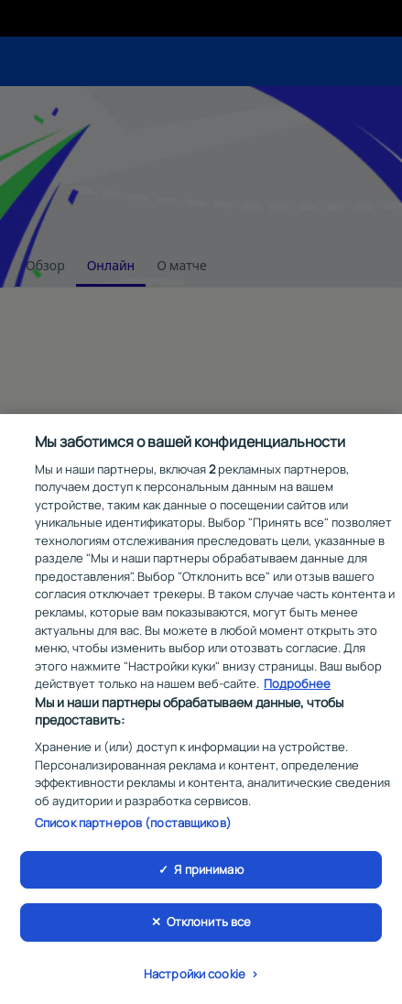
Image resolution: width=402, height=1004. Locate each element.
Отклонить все (209, 924)
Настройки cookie (194, 976)
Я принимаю (208, 871)
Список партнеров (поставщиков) (133, 825)
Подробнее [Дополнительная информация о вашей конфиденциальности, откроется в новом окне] (297, 686)
